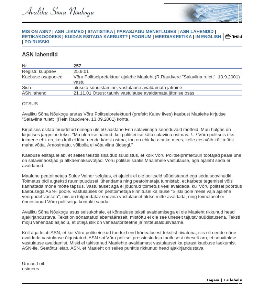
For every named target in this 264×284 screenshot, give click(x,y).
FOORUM (142, 36)
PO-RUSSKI (36, 41)
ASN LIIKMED (69, 31)
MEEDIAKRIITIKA (173, 36)
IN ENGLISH (208, 36)
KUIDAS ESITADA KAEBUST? (96, 36)
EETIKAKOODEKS (41, 36)
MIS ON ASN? (36, 31)
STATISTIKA (100, 31)
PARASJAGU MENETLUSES (146, 31)
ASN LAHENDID (196, 31)
